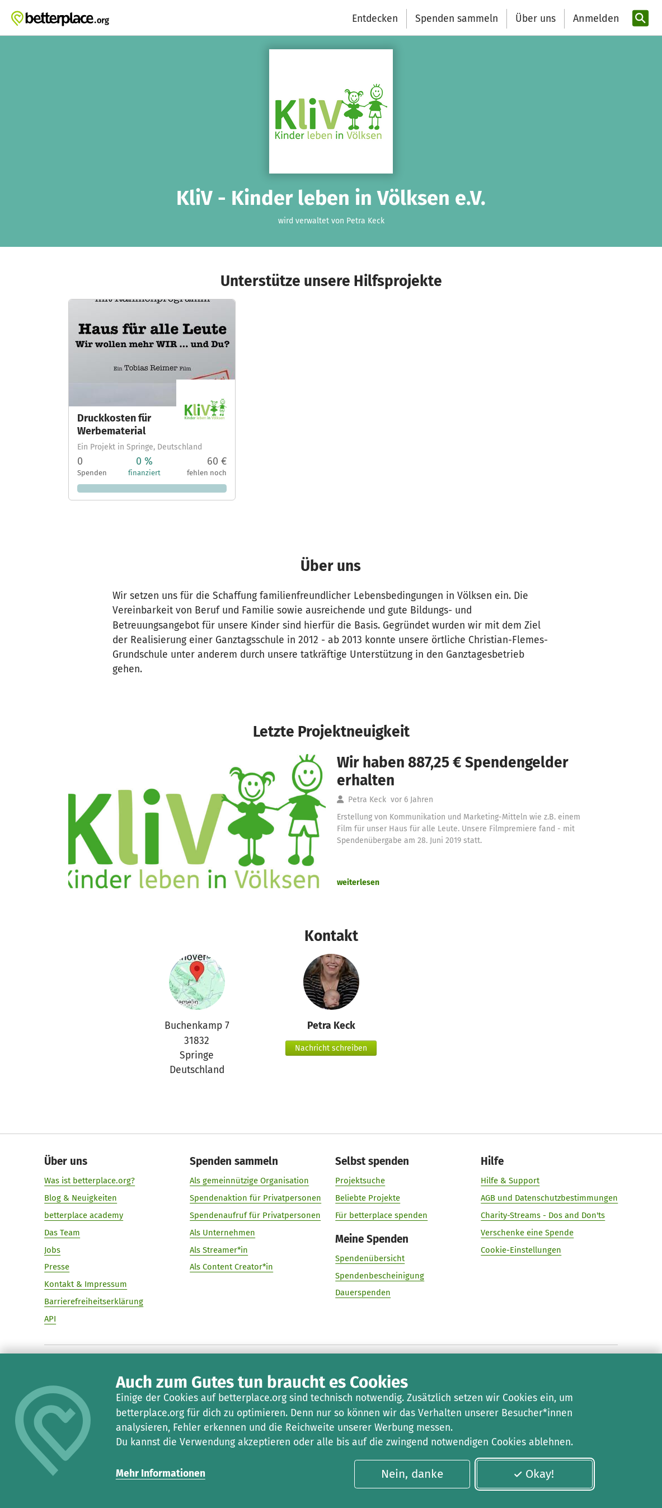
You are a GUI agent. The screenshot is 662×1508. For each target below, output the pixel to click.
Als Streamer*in (219, 1250)
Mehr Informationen (160, 1473)
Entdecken (375, 19)
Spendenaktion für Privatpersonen (255, 1198)
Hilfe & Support (510, 1181)
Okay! (533, 1474)
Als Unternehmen (222, 1233)
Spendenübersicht (370, 1258)
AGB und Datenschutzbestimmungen (549, 1198)
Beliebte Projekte (367, 1198)
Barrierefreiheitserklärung (93, 1302)
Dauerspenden (363, 1293)
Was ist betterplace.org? (89, 1181)
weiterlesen (358, 882)
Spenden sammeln (456, 19)
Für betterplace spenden (381, 1215)
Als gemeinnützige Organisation (249, 1181)
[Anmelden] (595, 18)
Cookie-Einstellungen (521, 1250)
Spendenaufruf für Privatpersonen (255, 1215)
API (50, 1319)
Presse (56, 1267)
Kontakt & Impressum (85, 1285)
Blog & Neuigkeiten (80, 1198)
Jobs (52, 1250)
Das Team (62, 1233)
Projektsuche (360, 1181)
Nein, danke (412, 1474)
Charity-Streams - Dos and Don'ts (543, 1215)
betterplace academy (83, 1215)
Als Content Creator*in (231, 1267)
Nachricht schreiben (331, 1048)
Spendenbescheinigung (379, 1276)
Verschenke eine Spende (527, 1233)
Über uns (535, 19)
